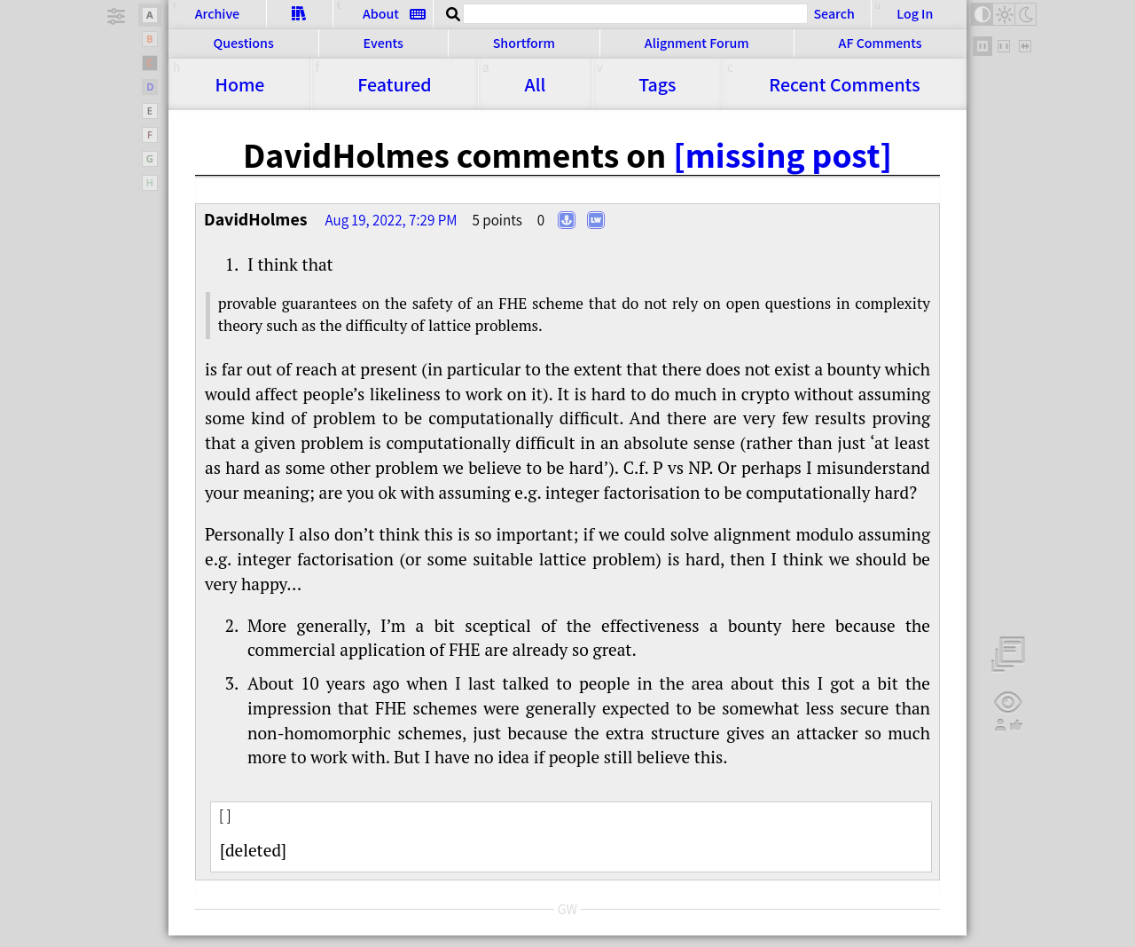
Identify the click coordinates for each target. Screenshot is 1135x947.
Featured (394, 84)
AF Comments (880, 43)
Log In (914, 13)
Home (239, 84)
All (535, 84)
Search (833, 13)
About (381, 13)
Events (383, 43)
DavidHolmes (255, 219)
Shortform (524, 43)
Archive (217, 13)
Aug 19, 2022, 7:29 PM (391, 220)
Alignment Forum (697, 43)
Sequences (299, 13)
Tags (657, 84)
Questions (243, 43)
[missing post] (782, 154)
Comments (844, 84)
